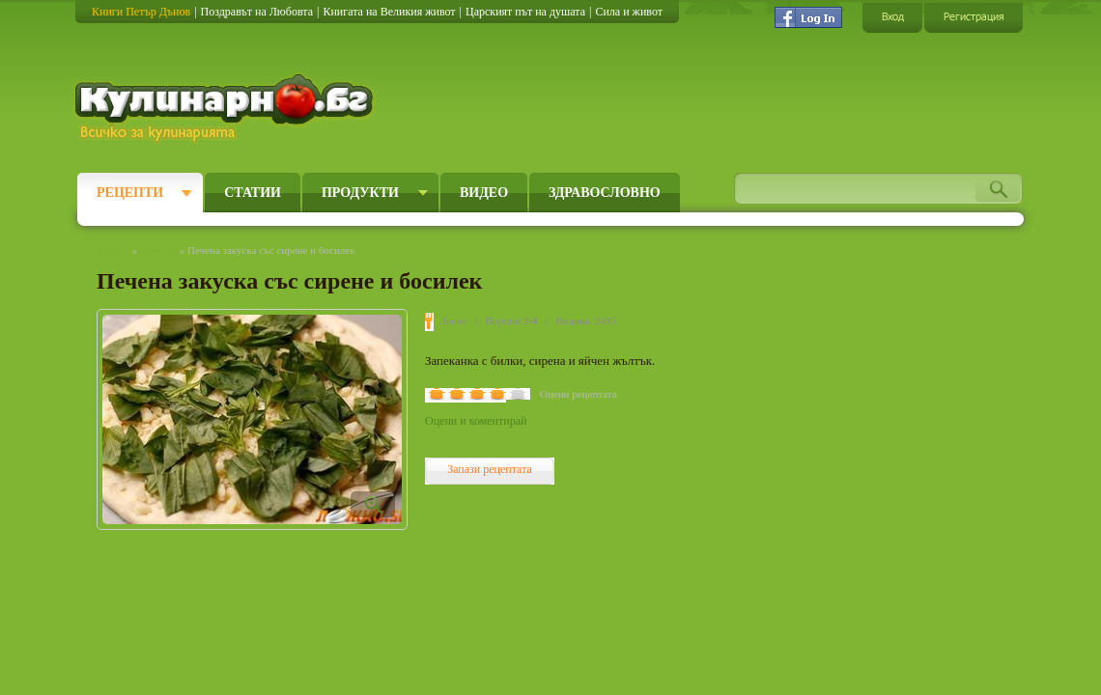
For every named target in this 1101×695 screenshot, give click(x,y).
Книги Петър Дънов (141, 11)
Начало (113, 250)
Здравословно (605, 192)
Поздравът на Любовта (257, 11)
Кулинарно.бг (226, 108)
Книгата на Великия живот (389, 11)
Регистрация (973, 17)
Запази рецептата (489, 469)
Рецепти (130, 192)
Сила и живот (629, 11)
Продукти (360, 192)
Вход (892, 17)
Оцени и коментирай (475, 421)
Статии (252, 192)
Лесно (453, 320)
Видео (484, 192)
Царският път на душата (525, 11)
